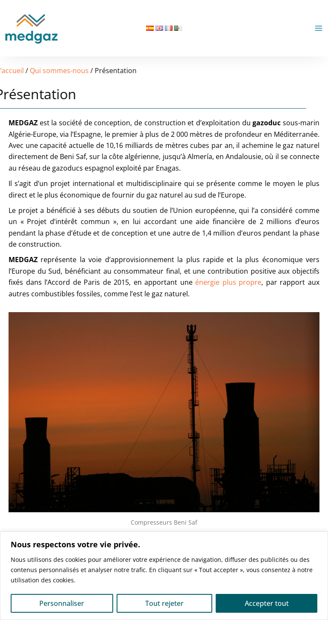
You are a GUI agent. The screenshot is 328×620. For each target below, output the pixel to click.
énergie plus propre (228, 282)
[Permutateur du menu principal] (318, 28)
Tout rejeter (164, 603)
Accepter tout (267, 603)
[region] (164, 575)
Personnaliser (61, 603)
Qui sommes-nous (38, 70)
